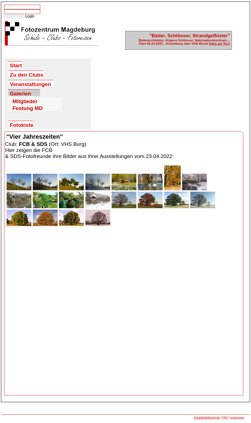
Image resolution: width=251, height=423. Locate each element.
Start (16, 65)
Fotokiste (21, 124)
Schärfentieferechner (207, 417)
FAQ (225, 417)
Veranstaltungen (30, 84)
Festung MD (27, 107)
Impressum (237, 417)
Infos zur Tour (219, 43)
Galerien (20, 93)
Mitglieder (24, 100)
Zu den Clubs (27, 74)
